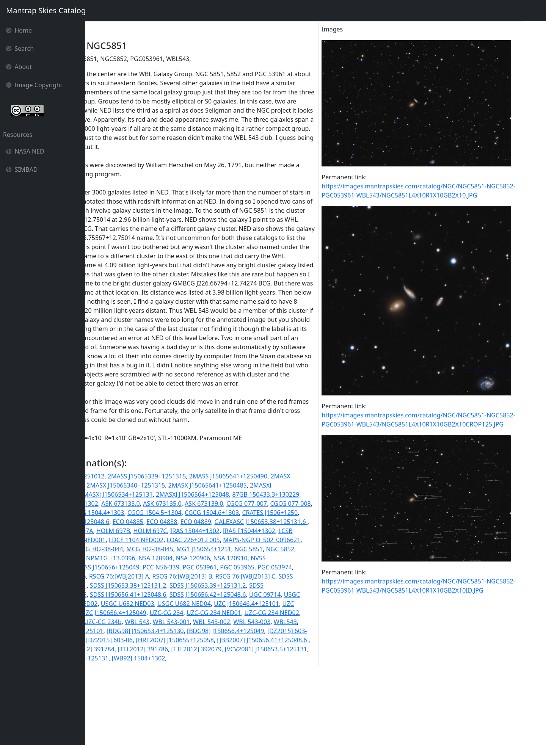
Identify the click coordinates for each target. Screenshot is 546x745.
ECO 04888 (138, 576)
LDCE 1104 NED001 (116, 594)
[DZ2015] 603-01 (192, 704)
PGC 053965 (171, 631)
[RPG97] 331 (282, 713)
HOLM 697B (123, 585)
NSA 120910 (167, 622)
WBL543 (140, 694)
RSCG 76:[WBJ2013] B (157, 640)
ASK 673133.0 (236, 549)
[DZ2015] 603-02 (242, 704)
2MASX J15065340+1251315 (209, 531)
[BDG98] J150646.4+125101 (194, 694)
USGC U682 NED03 (154, 667)
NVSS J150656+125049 (285, 622)
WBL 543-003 (107, 694)
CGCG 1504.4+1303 (276, 558)
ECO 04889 (172, 576)
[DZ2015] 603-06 (292, 704)
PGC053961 (244, 631)
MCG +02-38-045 (260, 603)
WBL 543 (234, 685)
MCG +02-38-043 (160, 603)
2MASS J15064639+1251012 (128, 522)
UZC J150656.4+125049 (176, 676)
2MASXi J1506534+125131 (201, 540)
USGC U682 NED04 (211, 667)
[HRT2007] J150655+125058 (127, 713)
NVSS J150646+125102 (219, 622)
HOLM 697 (302, 576)
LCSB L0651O (307, 585)
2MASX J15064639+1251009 (128, 531)
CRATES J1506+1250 (214, 567)
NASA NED (25, 151)
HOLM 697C (160, 585)
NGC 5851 (146, 613)
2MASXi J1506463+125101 (125, 540)
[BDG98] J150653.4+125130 (274, 694)
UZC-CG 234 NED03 (150, 685)
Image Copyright (34, 85)
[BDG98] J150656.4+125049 (127, 704)
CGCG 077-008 (182, 558)
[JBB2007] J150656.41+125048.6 (215, 713)
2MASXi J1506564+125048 (278, 540)
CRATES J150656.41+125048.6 (286, 567)
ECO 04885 (104, 576)
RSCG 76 (276, 631)
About (19, 67)
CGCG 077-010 (226, 558)
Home (19, 30)
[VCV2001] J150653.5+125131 (261, 722)
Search (20, 48)
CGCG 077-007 (138, 558)
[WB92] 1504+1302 (170, 731)
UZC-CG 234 (229, 676)
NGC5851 (208, 613)
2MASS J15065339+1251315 (209, 522)
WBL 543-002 (308, 685)
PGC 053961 (133, 631)
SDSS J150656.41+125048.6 (127, 658)
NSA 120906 (130, 622)
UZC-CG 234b (200, 685)
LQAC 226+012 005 (230, 594)
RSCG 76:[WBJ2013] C (219, 640)
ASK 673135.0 (278, 549)
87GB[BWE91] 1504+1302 (178, 549)
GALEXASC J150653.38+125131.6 (237, 576)
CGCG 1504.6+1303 (155, 567)
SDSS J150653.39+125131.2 (206, 649)
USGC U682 (299, 658)
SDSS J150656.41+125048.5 (286, 649)
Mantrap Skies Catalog (45, 10)
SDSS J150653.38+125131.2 (127, 649)
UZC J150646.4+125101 (273, 667)
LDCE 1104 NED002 (174, 594)
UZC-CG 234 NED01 (276, 676)
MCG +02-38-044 (210, 603)
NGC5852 (238, 613)
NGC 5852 (177, 613)
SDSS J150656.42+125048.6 (206, 658)
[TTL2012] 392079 (191, 722)
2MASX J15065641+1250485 (291, 531)
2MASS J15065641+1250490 (291, 522)
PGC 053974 (208, 631)
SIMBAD (22, 169)
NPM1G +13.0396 (279, 613)
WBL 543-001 (268, 685)
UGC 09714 (263, 658)
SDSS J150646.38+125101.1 (291, 640)
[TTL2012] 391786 (138, 722)
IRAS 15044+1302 (204, 585)
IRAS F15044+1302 (259, 585)
